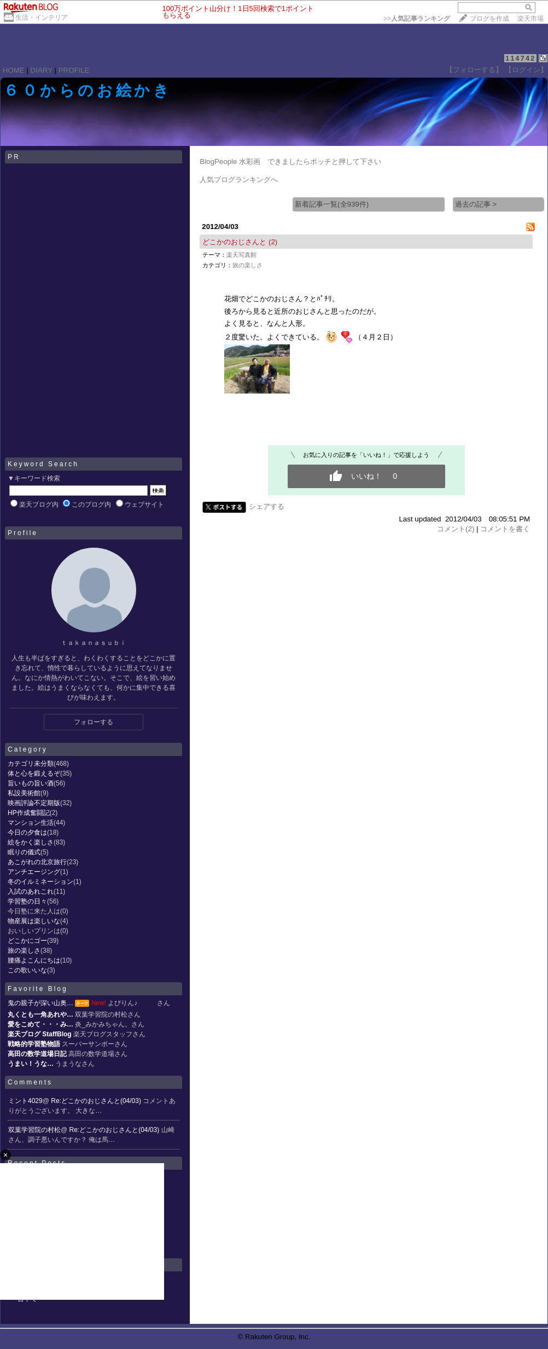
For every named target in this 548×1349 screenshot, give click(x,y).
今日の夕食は (27, 832)
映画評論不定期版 (34, 803)
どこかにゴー (27, 941)
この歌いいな (27, 970)
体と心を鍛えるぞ (34, 773)
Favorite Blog (38, 989)
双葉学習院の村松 (34, 1130)
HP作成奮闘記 (29, 813)
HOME (14, 70)
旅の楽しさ (24, 950)
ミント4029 (25, 1101)
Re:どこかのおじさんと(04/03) (97, 1101)
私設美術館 (24, 793)
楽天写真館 (241, 254)
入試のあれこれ (31, 891)
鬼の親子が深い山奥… (40, 1003)
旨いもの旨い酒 (31, 783)
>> (416, 18)
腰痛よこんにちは (34, 960)
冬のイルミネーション (40, 881)
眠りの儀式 (24, 852)
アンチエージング (34, 872)
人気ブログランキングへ (239, 179)
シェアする (266, 506)
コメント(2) (455, 529)
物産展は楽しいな (34, 921)
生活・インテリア (41, 17)
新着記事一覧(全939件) (332, 204)
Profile (23, 533)
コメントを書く (505, 529)
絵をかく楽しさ (31, 842)
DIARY (42, 70)
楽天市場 (530, 18)
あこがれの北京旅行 (37, 862)
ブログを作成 (489, 18)
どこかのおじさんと (234, 242)
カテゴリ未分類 (31, 763)
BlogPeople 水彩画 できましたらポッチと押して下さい (290, 161)
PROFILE (74, 70)
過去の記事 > (476, 204)
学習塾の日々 (27, 901)
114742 (520, 58)
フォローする (93, 722)
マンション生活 (31, 822)
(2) (273, 242)
